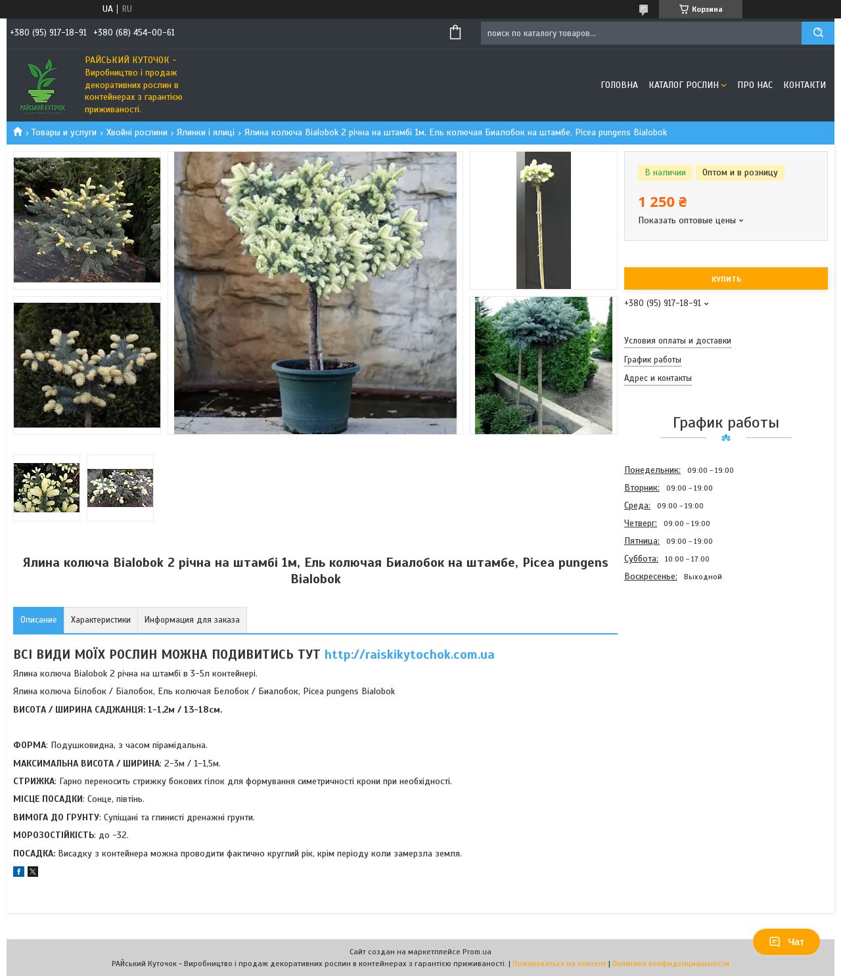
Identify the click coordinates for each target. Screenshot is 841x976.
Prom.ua (477, 951)
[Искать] (818, 33)
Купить (726, 279)
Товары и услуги (64, 132)
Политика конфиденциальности (670, 963)
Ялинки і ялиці (206, 132)
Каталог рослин (683, 85)
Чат (786, 942)
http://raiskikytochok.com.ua (410, 654)
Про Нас (755, 85)
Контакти (804, 85)
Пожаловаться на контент (559, 963)
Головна (619, 85)
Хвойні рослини (137, 132)
